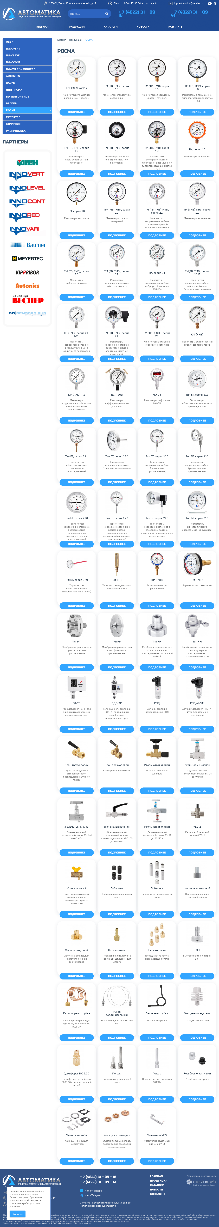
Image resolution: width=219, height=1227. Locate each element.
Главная (61, 39)
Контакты (157, 1194)
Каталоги (157, 1185)
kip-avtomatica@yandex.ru (186, 3)
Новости (156, 1189)
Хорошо (17, 1214)
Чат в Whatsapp (91, 1190)
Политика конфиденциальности (98, 1205)
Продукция (75, 39)
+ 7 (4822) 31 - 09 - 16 (138, 14)
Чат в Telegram (90, 1195)
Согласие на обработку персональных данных (105, 1202)
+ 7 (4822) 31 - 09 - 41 (191, 14)
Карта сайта (85, 1223)
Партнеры (15, 142)
